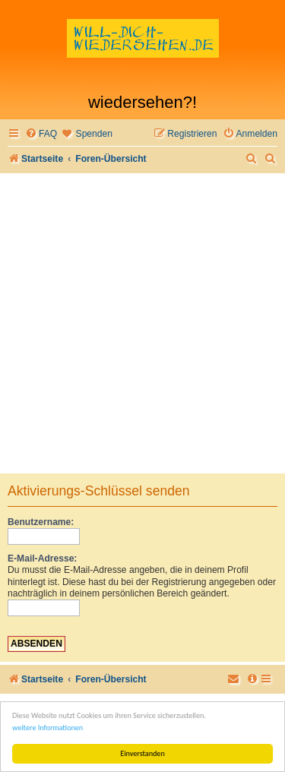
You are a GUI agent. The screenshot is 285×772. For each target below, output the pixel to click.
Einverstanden (142, 753)
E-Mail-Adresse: (42, 558)
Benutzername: (41, 522)
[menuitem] (41, 134)
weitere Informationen (47, 727)
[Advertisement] (142, 323)
